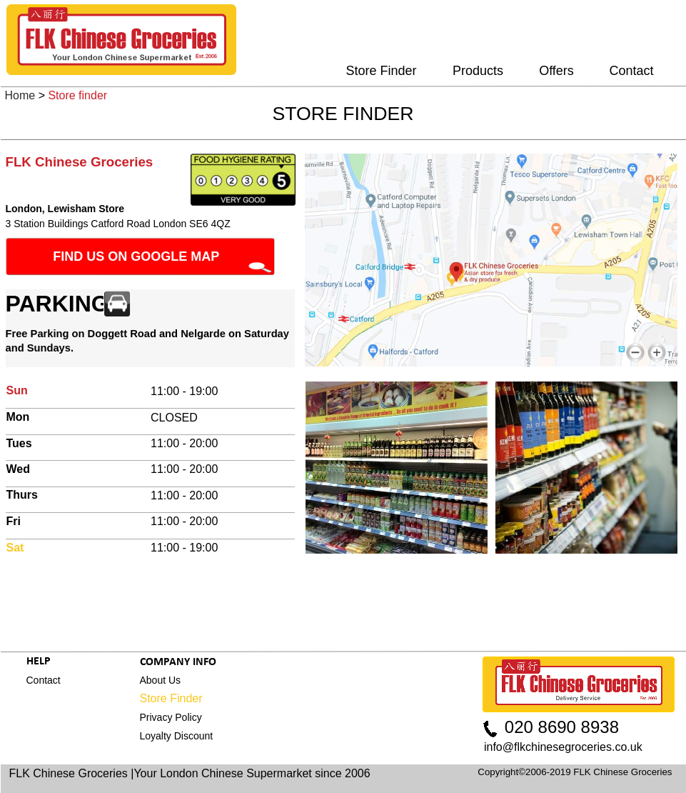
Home (20, 95)
